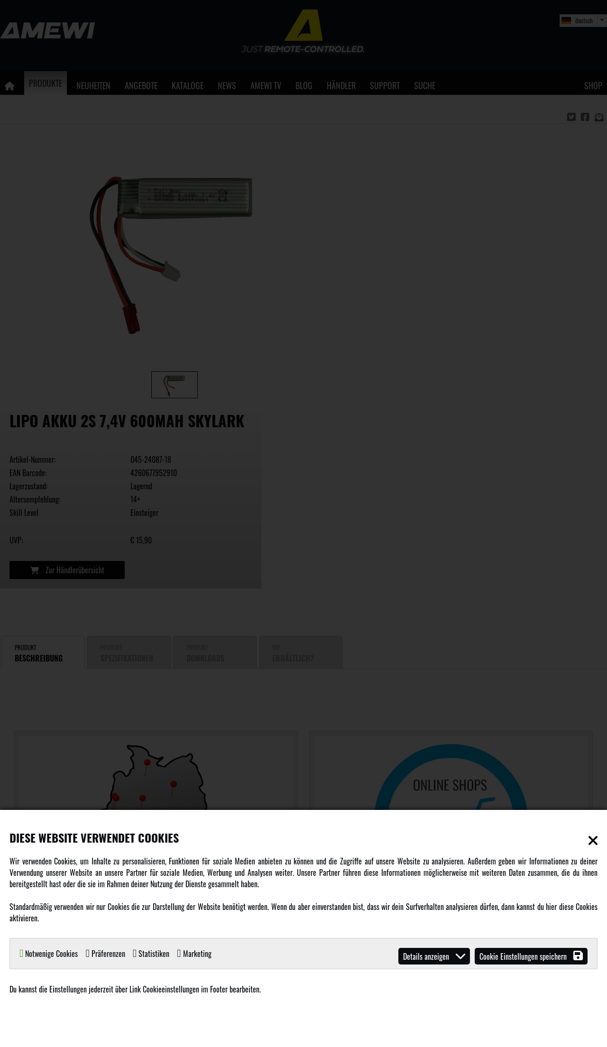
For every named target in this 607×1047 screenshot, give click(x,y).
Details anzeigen (434, 956)
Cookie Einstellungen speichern (531, 956)
